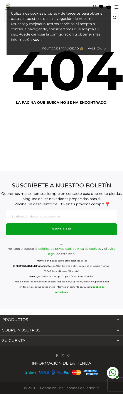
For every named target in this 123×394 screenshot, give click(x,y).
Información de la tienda (61, 363)
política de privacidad (54, 249)
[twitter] (62, 355)
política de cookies (86, 249)
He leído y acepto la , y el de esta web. (61, 249)
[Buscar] (115, 18)
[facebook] (57, 355)
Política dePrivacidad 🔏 (63, 48)
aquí (36, 39)
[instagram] (68, 355)
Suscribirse (61, 229)
